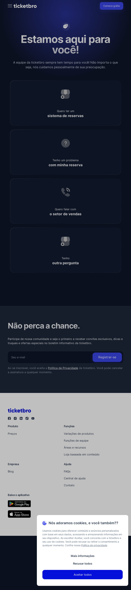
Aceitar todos (83, 574)
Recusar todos (82, 563)
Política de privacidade (94, 545)
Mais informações (82, 556)
